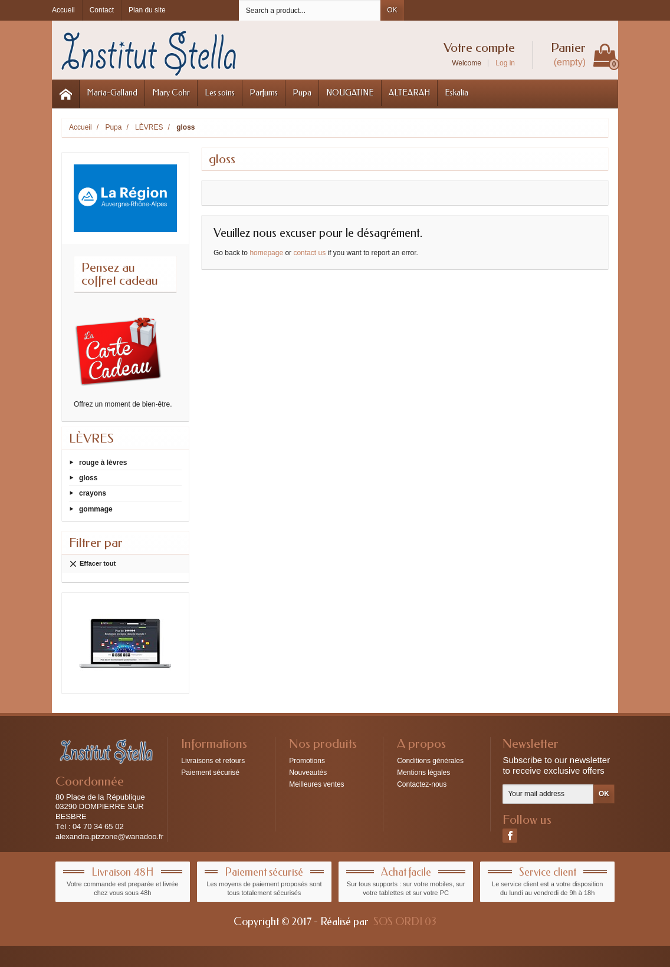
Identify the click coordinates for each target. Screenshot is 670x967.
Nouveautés (308, 772)
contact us (309, 253)
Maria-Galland (112, 93)
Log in (505, 63)
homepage (266, 253)
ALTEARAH (409, 93)
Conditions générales (430, 761)
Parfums (263, 93)
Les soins (220, 93)
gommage (96, 508)
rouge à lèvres (103, 462)
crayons (92, 493)
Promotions (307, 761)
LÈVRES (91, 438)
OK (392, 10)
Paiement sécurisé (210, 772)
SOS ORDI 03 (404, 921)
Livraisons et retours (213, 761)
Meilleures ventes (316, 784)
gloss (88, 478)
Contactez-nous (421, 784)
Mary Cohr (171, 93)
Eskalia (456, 93)
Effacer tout (92, 564)
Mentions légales (423, 772)
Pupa (302, 93)
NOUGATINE (350, 93)
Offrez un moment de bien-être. (123, 404)
